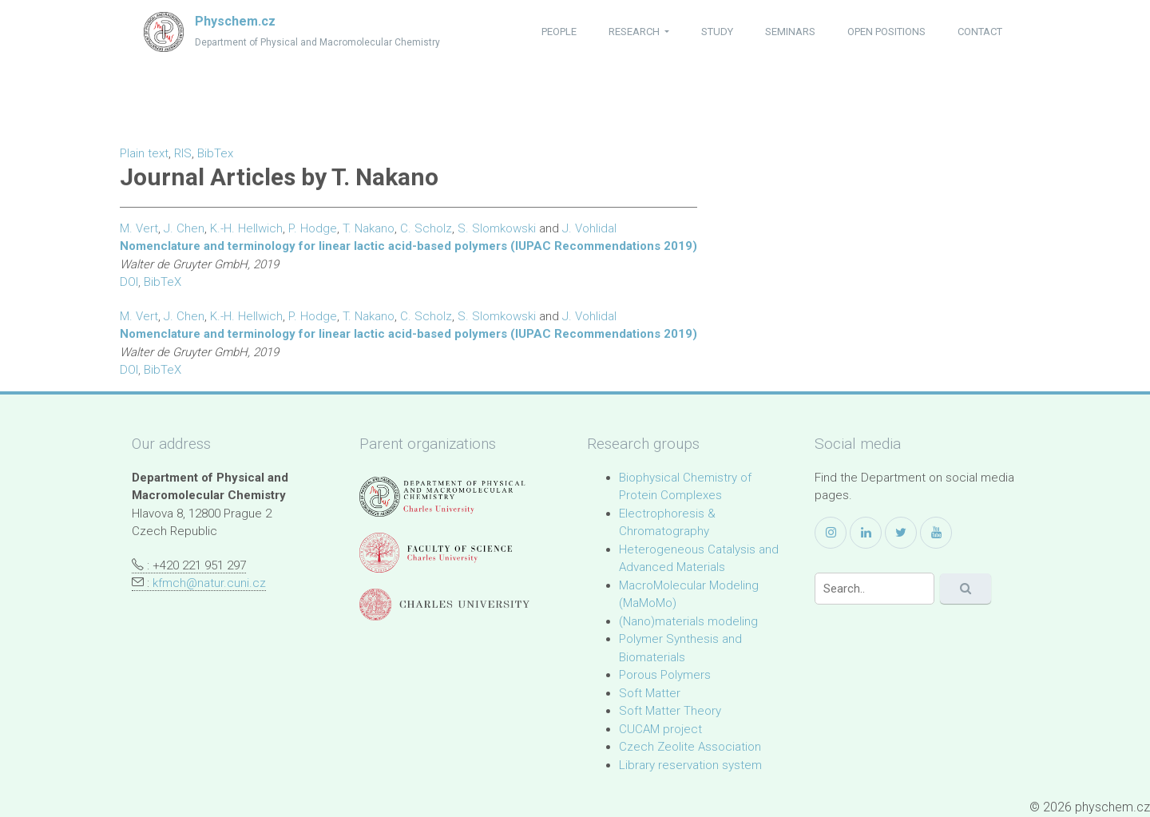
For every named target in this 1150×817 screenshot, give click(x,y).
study (717, 32)
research (635, 32)
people (559, 32)
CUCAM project (660, 729)
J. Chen (184, 228)
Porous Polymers (665, 675)
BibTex (215, 153)
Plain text (144, 153)
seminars (790, 32)
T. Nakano (369, 228)
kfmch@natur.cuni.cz (209, 583)
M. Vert (139, 228)
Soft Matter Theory (670, 711)
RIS (183, 153)
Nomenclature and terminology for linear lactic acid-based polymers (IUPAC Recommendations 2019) (408, 246)
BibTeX (162, 282)
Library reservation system (690, 765)
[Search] (874, 589)
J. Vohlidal (589, 228)
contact (980, 32)
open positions (886, 32)
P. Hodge (312, 228)
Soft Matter (649, 693)
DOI (129, 282)
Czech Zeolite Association (690, 747)
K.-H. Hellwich (246, 228)
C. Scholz (426, 228)
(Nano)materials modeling (688, 621)
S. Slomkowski (497, 228)
